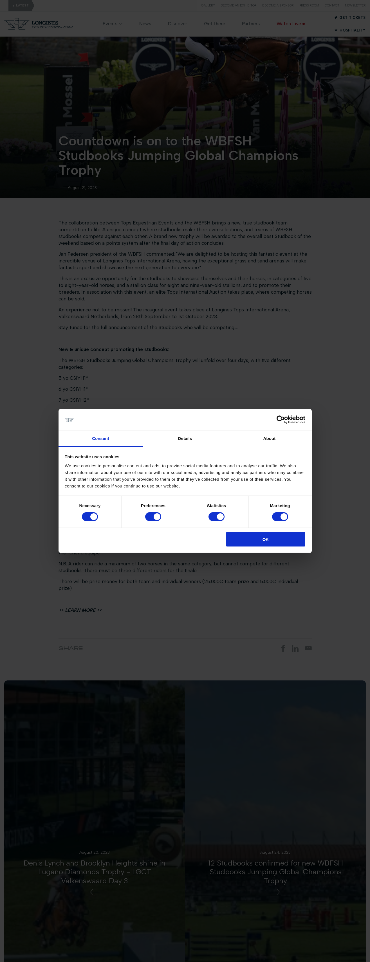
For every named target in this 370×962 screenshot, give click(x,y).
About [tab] (269, 438)
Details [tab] (185, 438)
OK (266, 539)
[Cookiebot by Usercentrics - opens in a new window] (280, 419)
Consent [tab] (100, 438)
